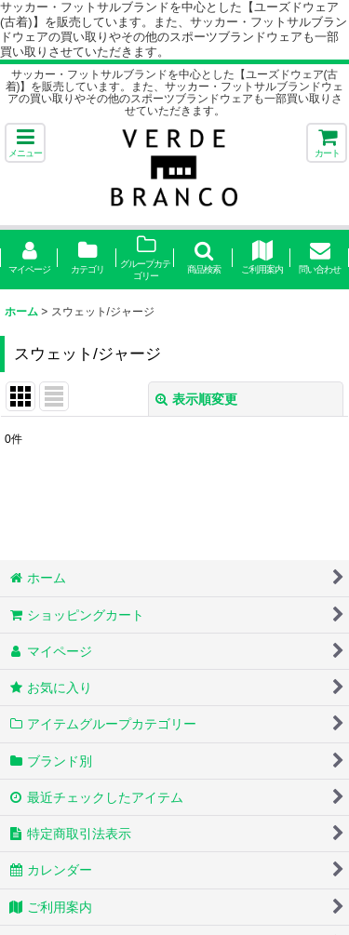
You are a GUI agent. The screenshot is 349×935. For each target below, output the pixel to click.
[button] (25, 143)
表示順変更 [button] (196, 399)
